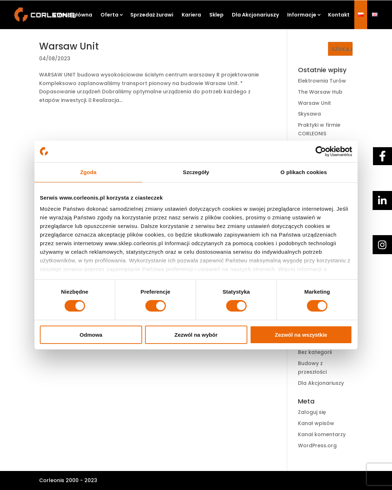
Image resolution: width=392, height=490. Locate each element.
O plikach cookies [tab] (303, 172)
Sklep (216, 14)
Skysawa (309, 113)
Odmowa (91, 335)
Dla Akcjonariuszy (255, 14)
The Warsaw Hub (320, 91)
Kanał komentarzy (322, 434)
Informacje (301, 14)
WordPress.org (317, 445)
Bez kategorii (315, 352)
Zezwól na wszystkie (301, 335)
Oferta (109, 14)
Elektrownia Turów (322, 80)
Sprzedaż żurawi (151, 14)
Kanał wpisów (316, 423)
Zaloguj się (312, 412)
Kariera (191, 14)
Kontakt (339, 14)
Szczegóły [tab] (196, 172)
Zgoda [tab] (88, 172)
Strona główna (72, 14)
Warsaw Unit (69, 46)
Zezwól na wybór (196, 335)
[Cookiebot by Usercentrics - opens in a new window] (320, 151)
